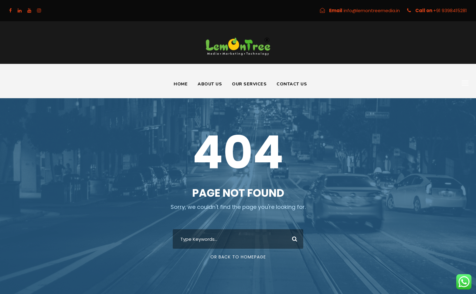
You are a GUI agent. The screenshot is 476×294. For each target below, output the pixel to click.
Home (181, 84)
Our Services (249, 84)
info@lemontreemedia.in (372, 10)
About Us (210, 84)
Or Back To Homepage (238, 257)
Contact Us (292, 84)
